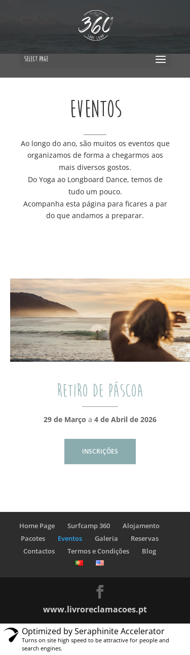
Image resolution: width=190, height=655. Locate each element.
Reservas (145, 538)
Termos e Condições (98, 551)
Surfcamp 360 (88, 525)
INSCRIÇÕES (100, 451)
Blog (149, 551)
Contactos (39, 551)
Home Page (37, 525)
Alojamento (141, 525)
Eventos (70, 538)
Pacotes (33, 538)
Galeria (106, 538)
